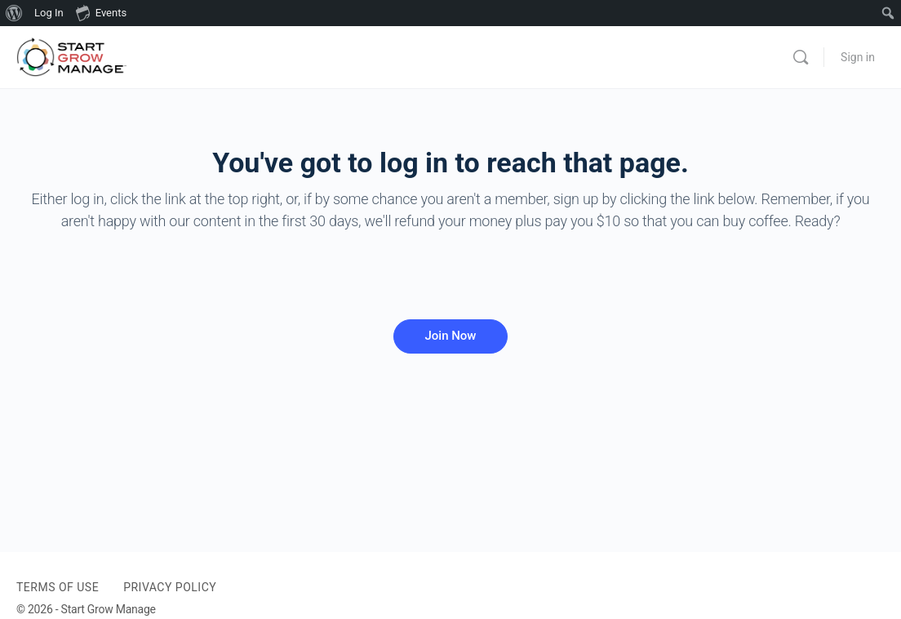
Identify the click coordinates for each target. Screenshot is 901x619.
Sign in (858, 57)
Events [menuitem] (101, 12)
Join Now (450, 335)
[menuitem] (14, 13)
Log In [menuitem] (49, 13)
